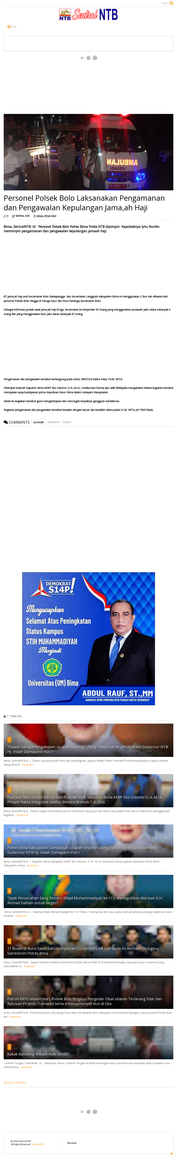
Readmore (27, 764)
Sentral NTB (38, 1144)
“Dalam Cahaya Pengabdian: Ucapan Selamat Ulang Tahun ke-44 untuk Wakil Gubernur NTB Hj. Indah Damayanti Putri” (87, 749)
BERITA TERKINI (15, 1082)
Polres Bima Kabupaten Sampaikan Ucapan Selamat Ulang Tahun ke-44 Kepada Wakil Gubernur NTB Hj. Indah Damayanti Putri (81, 850)
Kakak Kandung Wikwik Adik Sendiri (38, 1054)
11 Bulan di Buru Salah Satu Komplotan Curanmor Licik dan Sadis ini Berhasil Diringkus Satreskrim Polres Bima (83, 951)
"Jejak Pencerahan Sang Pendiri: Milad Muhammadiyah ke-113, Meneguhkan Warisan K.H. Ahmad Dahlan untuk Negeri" (85, 900)
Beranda (71, 1143)
